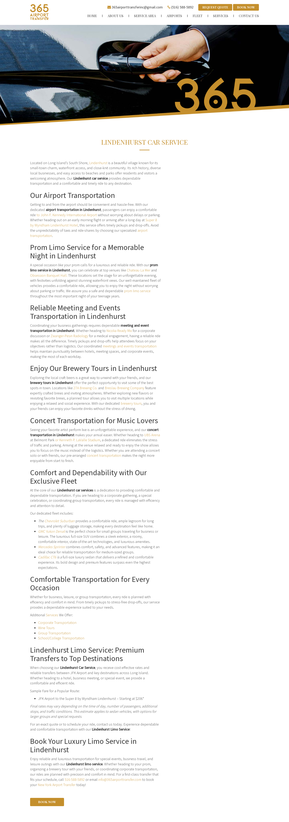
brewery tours (131, 403)
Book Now (246, 7)
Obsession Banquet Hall (48, 275)
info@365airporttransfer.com (119, 779)
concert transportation (104, 455)
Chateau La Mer (138, 270)
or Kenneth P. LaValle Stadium (77, 439)
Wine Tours (46, 627)
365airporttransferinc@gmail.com (137, 7)
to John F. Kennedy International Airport (67, 214)
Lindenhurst (98, 162)
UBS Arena (152, 434)
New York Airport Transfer (56, 784)
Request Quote (215, 7)
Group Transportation (54, 633)
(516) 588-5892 (182, 7)
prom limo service (137, 290)
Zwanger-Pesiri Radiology (69, 335)
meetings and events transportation (130, 346)
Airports (174, 15)
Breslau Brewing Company (124, 387)
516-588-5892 (75, 779)
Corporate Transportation (57, 622)
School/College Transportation (61, 638)
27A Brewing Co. (85, 387)
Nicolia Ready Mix (119, 330)
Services (52, 614)
